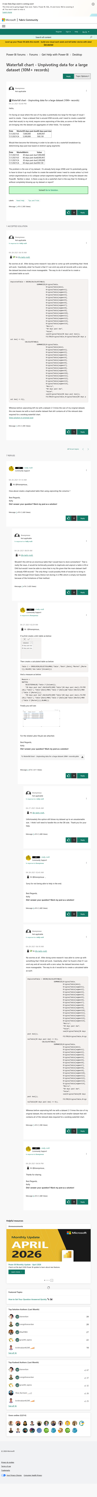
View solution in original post (21, 423)
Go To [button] (84, 32)
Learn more (7, 12)
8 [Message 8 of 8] (33, 1209)
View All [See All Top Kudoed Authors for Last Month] (12, 1419)
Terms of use (6, 1479)
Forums (33, 54)
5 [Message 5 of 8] (33, 841)
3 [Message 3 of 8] (22, 592)
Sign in (68, 31)
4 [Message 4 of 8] (27, 777)
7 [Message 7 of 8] (16, 432)
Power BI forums (16, 54)
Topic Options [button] (82, 76)
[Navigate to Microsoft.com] (9, 19)
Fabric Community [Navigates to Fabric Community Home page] (28, 19)
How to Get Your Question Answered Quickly (27, 1312)
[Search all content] (63, 37)
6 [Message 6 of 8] (33, 915)
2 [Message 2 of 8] (16, 518)
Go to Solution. (51, 190)
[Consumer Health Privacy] (33, 1488)
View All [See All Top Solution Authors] (12, 1366)
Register (59, 31)
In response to (18, 243)
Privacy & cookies (7, 1476)
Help (76, 31)
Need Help (20, 200)
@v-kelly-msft (24, 257)
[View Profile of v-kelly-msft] (28, 473)
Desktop (77, 54)
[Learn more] (16, 1285)
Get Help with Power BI (55, 54)
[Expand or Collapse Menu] (3, 26)
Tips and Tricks (33, 200)
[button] (68, 76)
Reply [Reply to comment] (83, 438)
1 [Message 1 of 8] (16, 206)
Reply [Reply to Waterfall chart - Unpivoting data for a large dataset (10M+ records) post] (83, 212)
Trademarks (5, 1484)
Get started (48, 44)
